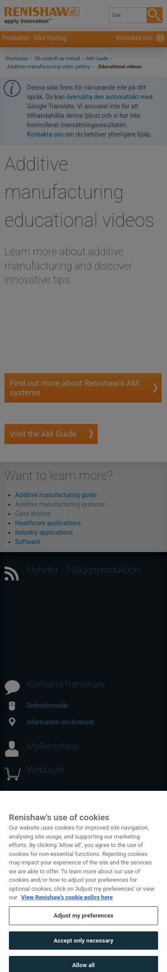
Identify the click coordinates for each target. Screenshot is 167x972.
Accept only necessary (83, 945)
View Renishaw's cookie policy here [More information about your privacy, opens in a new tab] (67, 902)
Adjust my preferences (83, 920)
